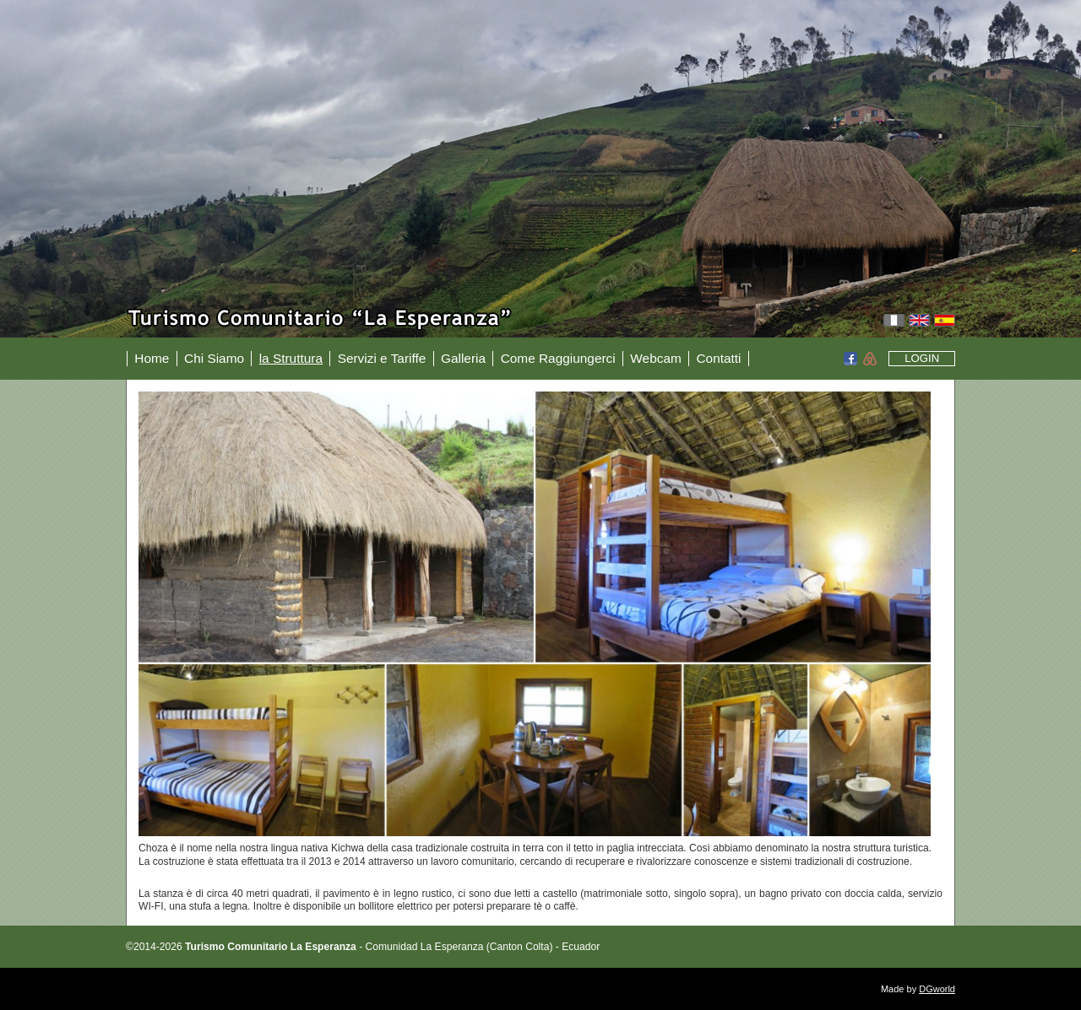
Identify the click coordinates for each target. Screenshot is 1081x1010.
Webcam (655, 358)
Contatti (718, 358)
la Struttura (291, 358)
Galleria (463, 358)
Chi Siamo (214, 358)
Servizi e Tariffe (382, 358)
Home (151, 358)
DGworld (937, 989)
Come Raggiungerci (558, 358)
